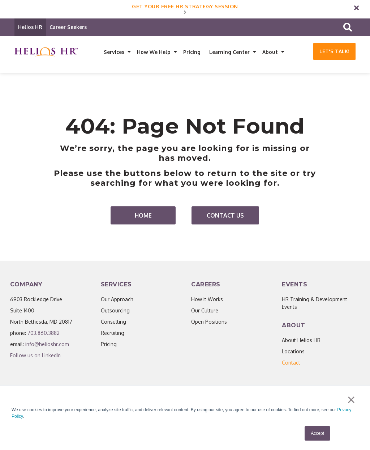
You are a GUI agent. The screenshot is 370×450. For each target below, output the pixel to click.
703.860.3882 (43, 333)
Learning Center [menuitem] (229, 52)
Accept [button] (317, 433)
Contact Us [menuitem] (225, 215)
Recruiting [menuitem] (112, 333)
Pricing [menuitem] (192, 52)
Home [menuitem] (143, 215)
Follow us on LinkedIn (35, 356)
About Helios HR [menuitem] (301, 340)
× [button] (351, 399)
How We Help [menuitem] (154, 52)
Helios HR (30, 27)
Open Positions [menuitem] (209, 322)
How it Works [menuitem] (207, 300)
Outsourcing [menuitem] (115, 311)
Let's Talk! (334, 51)
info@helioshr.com (47, 344)
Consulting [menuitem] (113, 322)
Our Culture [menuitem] (204, 311)
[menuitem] (291, 363)
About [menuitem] (270, 52)
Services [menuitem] (114, 52)
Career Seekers (68, 27)
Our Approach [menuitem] (117, 300)
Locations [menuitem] (293, 352)
